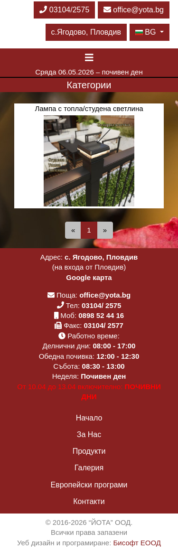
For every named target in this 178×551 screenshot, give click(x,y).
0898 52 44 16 (101, 315)
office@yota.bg (133, 10)
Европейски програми (89, 485)
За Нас (89, 434)
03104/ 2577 (103, 325)
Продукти (89, 451)
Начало (89, 418)
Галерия (89, 468)
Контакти (89, 501)
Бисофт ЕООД (137, 543)
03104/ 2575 (101, 305)
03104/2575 (64, 10)
